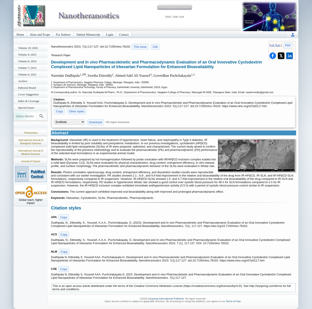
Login (109, 34)
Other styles (76, 111)
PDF (288, 45)
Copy (59, 111)
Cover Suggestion (28, 94)
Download (95, 122)
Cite (155, 46)
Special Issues (26, 107)
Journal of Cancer (30, 161)
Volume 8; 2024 (27, 61)
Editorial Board (27, 87)
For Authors (63, 34)
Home (20, 34)
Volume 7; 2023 (27, 67)
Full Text (274, 45)
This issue (140, 46)
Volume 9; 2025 (27, 54)
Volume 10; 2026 (28, 48)
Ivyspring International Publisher (166, 298)
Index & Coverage (28, 101)
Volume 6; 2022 (27, 74)
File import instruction (118, 122)
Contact (124, 34)
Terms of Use (233, 301)
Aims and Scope (40, 34)
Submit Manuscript (88, 34)
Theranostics (31, 132)
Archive (22, 81)
